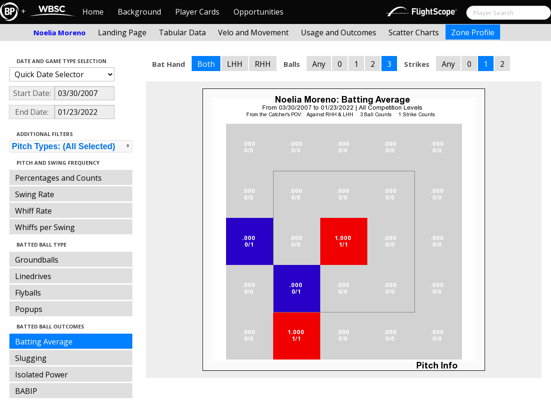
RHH (263, 64)
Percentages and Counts (58, 178)
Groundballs (36, 260)
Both (206, 64)
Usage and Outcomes (338, 32)
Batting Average (44, 341)
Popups (28, 309)
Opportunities (259, 12)
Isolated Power (41, 374)
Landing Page (122, 32)
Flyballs (28, 293)
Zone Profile (472, 32)
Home (93, 12)
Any (318, 64)
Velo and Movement (253, 32)
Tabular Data (182, 32)
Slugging (31, 358)
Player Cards (197, 12)
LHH (235, 64)
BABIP (26, 391)
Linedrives (33, 276)
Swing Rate (34, 194)
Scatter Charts (414, 32)
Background (139, 12)
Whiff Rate (33, 211)
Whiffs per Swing (45, 227)
